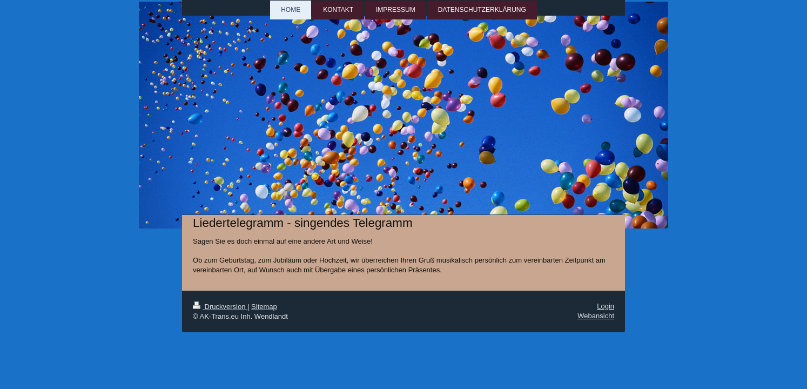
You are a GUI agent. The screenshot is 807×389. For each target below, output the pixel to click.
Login (605, 306)
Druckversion (220, 307)
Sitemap (264, 307)
